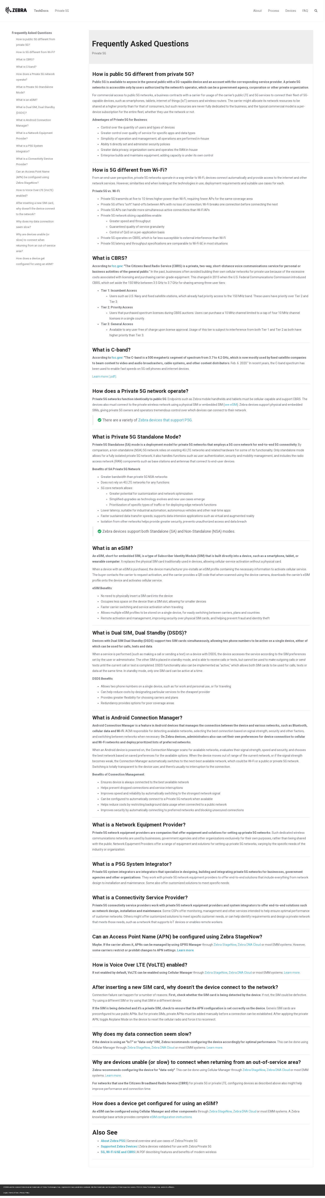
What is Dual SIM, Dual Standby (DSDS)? (35, 110)
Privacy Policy (24, 1193)
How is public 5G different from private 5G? (35, 42)
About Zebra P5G (113, 1141)
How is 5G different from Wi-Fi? (35, 52)
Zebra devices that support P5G (165, 420)
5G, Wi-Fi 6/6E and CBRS (118, 1152)
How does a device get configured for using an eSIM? (34, 261)
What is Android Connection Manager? (33, 122)
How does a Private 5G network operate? (35, 76)
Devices (291, 10)
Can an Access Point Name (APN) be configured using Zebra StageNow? (32, 177)
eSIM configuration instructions (171, 1117)
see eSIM (231, 404)
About (257, 10)
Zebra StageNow (225, 944)
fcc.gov (117, 266)
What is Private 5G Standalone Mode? (34, 89)
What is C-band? (26, 66)
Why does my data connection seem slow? (35, 224)
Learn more (185, 950)
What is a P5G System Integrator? (29, 148)
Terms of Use (13, 1193)
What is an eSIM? (26, 99)
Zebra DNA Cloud (249, 944)
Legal (5, 1193)
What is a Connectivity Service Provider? (34, 161)
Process (273, 10)
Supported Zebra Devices (119, 1146)
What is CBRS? (25, 59)
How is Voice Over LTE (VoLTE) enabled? (34, 192)
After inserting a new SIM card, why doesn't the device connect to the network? (35, 208)
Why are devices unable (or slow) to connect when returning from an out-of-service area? (35, 243)
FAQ (305, 10)
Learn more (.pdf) (104, 376)
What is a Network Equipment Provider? (34, 135)
